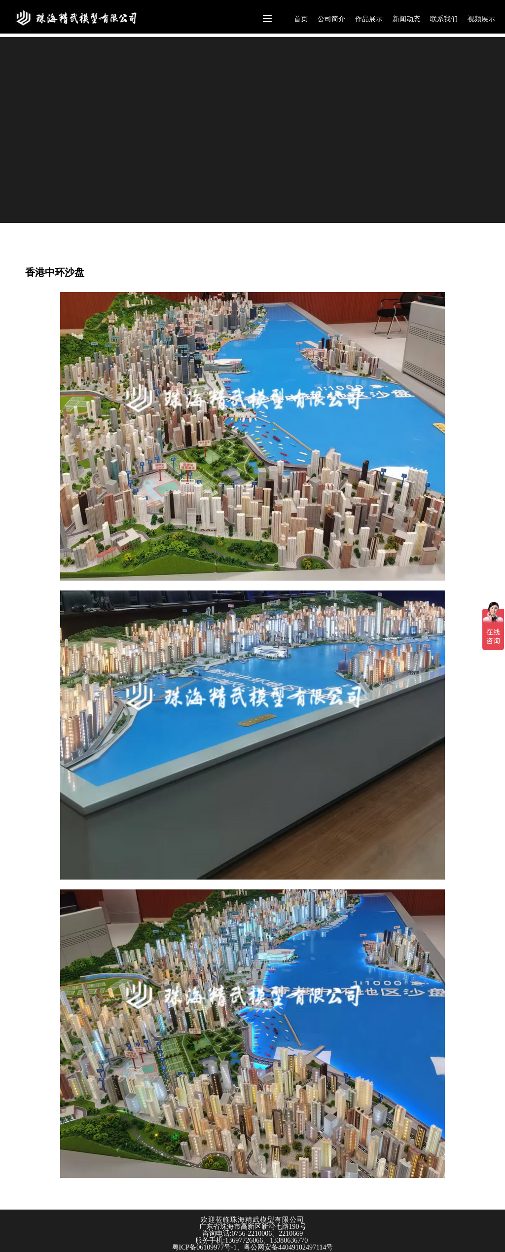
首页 (301, 19)
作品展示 (369, 19)
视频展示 (481, 19)
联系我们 (444, 19)
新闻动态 (406, 19)
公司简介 (331, 19)
